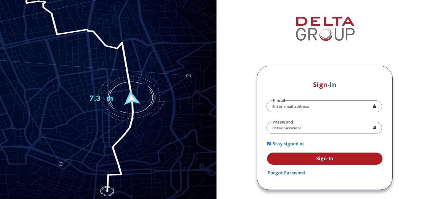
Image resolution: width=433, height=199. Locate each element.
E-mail (279, 100)
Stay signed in (288, 144)
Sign (324, 84)
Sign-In (324, 158)
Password (283, 122)
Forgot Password (286, 173)
